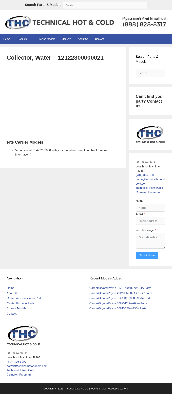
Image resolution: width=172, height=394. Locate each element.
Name (139, 200)
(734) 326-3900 (145, 175)
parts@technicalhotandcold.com (27, 366)
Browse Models (46, 38)
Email (139, 213)
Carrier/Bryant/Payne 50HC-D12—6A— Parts (118, 303)
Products (25, 39)
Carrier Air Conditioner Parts (25, 298)
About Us (83, 38)
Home (6, 38)
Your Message (145, 230)
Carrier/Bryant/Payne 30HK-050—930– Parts (117, 308)
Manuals (66, 38)
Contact (99, 38)
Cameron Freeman (148, 192)
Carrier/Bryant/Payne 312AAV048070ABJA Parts (120, 288)
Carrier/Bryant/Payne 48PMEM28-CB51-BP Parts (120, 293)
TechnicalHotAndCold (149, 187)
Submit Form (147, 255)
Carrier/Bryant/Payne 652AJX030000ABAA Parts (120, 298)
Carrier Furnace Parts (20, 303)
